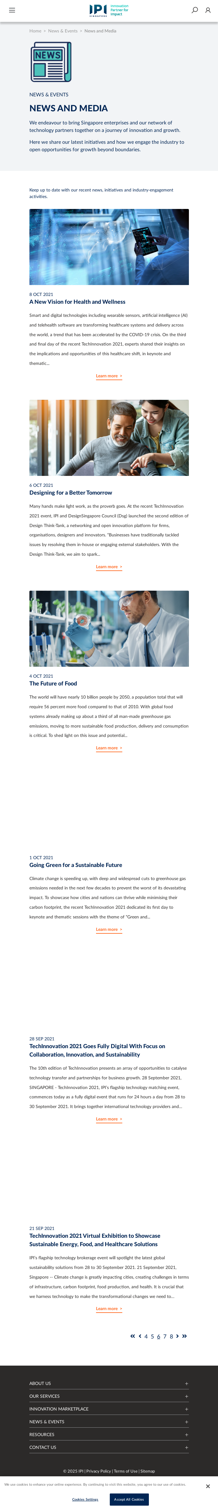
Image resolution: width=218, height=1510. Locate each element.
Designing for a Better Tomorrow (70, 493)
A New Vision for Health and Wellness (77, 302)
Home (35, 31)
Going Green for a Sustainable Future (75, 865)
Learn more (107, 376)
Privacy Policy (99, 1471)
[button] (11, 10)
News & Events (63, 31)
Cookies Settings (85, 1500)
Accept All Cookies (129, 1500)
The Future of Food (53, 684)
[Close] (208, 1487)
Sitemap (147, 1471)
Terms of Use (126, 1471)
